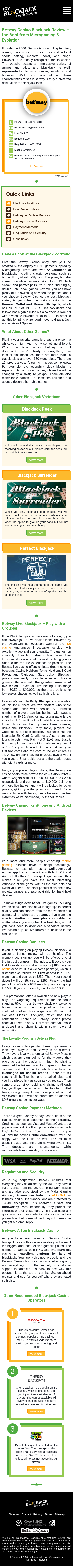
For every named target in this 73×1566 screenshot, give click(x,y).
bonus (6, 969)
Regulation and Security (29, 233)
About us (13, 1514)
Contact (26, 1514)
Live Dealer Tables (26, 209)
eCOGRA (58, 1195)
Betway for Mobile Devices (31, 215)
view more (36, 460)
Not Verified (36, 166)
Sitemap (60, 1514)
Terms (48, 1514)
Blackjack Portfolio (26, 203)
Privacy (37, 1514)
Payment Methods (25, 227)
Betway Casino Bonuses (30, 221)
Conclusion (21, 239)
